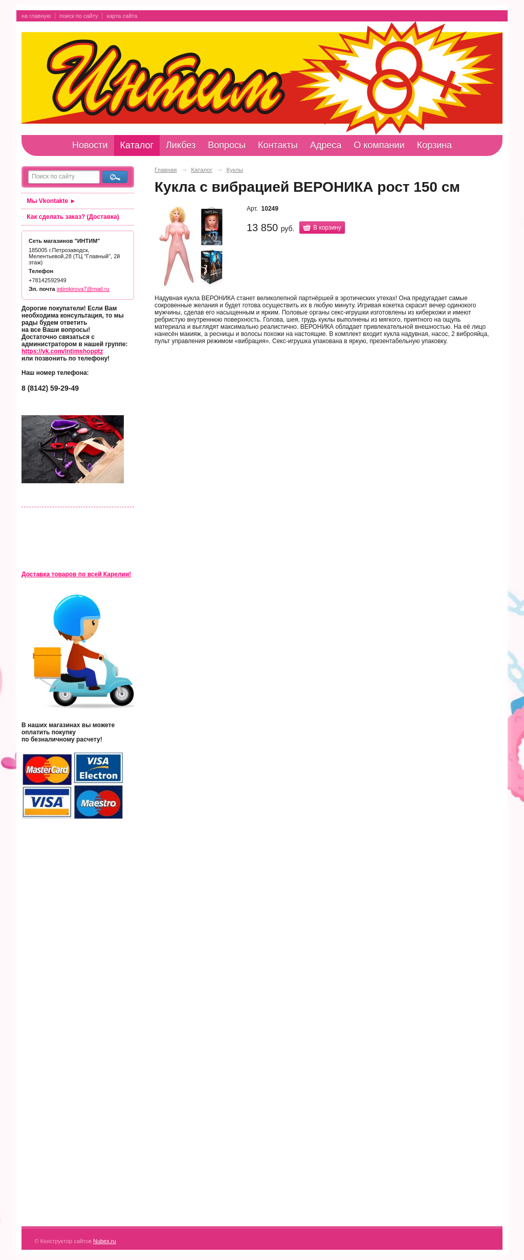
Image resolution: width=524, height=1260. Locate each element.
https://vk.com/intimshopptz (62, 351)
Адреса (326, 145)
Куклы (235, 170)
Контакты (278, 145)
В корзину (327, 227)
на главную (36, 16)
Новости (90, 145)
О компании (379, 145)
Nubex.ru (104, 1241)
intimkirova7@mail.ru (83, 289)
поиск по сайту (78, 16)
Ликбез (180, 145)
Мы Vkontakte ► (51, 201)
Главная (166, 170)
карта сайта (121, 16)
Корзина (434, 145)
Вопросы (227, 145)
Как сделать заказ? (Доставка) (73, 216)
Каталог (137, 145)
